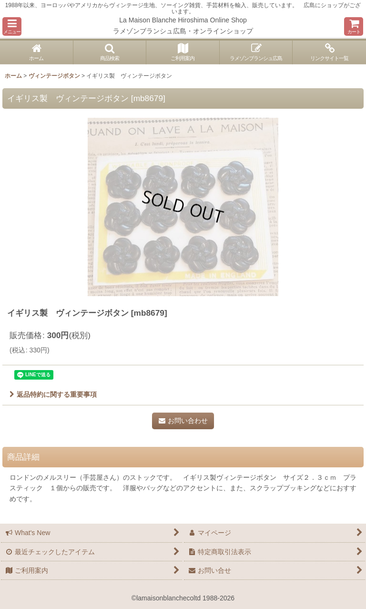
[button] (11, 26)
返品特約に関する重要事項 (53, 394)
